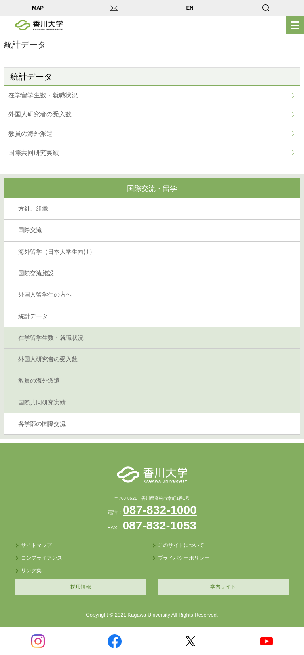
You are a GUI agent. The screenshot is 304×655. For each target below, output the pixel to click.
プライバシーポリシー (183, 558)
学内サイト (223, 587)
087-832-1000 (160, 509)
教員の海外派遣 (30, 133)
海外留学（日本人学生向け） (56, 252)
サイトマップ (36, 545)
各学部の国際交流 (42, 424)
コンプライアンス (41, 558)
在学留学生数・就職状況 (43, 95)
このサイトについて (181, 545)
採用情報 (80, 587)
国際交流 (30, 230)
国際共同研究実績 (33, 152)
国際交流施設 (36, 273)
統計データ (33, 316)
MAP (38, 8)
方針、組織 (33, 209)
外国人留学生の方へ (45, 294)
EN (189, 8)
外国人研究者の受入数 (40, 114)
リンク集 (31, 570)
